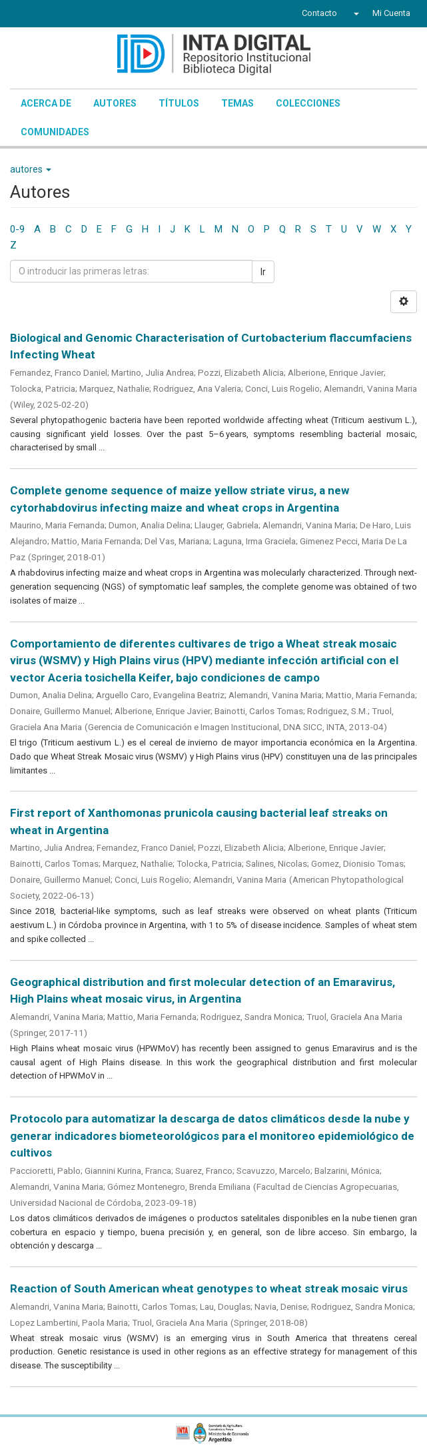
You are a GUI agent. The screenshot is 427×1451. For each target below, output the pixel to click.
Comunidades (55, 132)
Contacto (319, 13)
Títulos (179, 103)
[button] (355, 13)
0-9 (17, 229)
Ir (263, 271)
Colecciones (308, 103)
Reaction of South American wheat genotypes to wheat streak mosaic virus (209, 1288)
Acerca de (46, 103)
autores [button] (30, 169)
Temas (237, 103)
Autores (115, 103)
